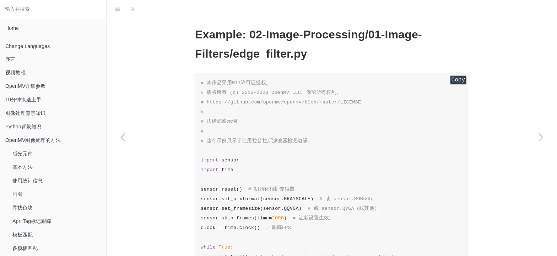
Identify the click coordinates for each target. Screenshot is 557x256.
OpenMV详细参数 (25, 86)
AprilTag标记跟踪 (31, 221)
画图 (17, 194)
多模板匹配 (25, 248)
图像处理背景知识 (25, 113)
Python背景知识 (23, 126)
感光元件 (22, 153)
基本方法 (22, 167)
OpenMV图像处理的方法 (33, 140)
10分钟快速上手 (23, 99)
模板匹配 (22, 235)
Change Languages (27, 46)
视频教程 (15, 72)
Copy (458, 80)
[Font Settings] (132, 9)
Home (12, 28)
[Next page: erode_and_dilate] (541, 137)
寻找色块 (22, 207)
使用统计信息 (27, 180)
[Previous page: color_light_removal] (123, 137)
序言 (10, 59)
